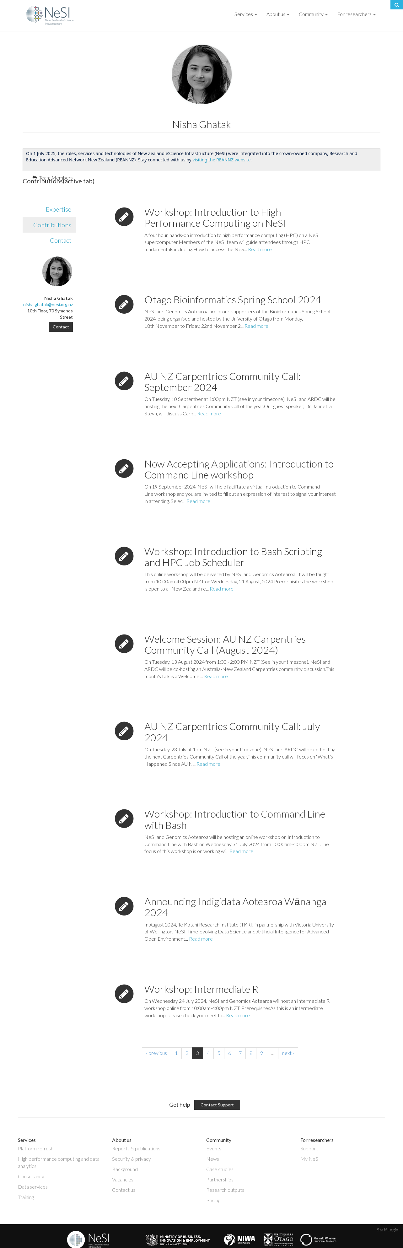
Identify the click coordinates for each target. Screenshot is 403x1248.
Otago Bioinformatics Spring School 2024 (232, 283)
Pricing (213, 1184)
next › (288, 1037)
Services (245, 14)
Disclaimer (107, 1243)
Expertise (58, 193)
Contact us (123, 1173)
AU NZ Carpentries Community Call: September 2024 (222, 365)
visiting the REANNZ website (221, 160)
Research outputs (225, 1173)
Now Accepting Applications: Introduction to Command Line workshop (239, 452)
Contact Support (217, 1088)
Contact (60, 224)
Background (125, 1153)
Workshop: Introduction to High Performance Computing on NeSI (215, 201)
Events (213, 1132)
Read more (260, 233)
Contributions (54, 208)
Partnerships (220, 1163)
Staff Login (387, 1213)
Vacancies (122, 1163)
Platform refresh (35, 1132)
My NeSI (310, 1142)
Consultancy (31, 1160)
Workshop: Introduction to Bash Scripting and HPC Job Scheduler (233, 540)
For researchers (356, 14)
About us (277, 14)
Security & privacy (131, 1142)
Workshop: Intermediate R (201, 972)
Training (26, 1181)
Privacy (125, 1243)
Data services (33, 1170)
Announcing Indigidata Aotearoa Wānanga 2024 (235, 890)
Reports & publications (136, 1132)
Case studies (220, 1153)
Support (309, 1132)
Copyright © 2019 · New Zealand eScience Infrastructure (49, 1243)
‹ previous (156, 1037)
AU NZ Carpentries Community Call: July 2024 (232, 715)
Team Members (56, 178)
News (212, 1142)
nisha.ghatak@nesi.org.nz (48, 304)
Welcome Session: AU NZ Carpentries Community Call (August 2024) (225, 628)
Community (313, 14)
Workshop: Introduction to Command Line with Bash (234, 802)
